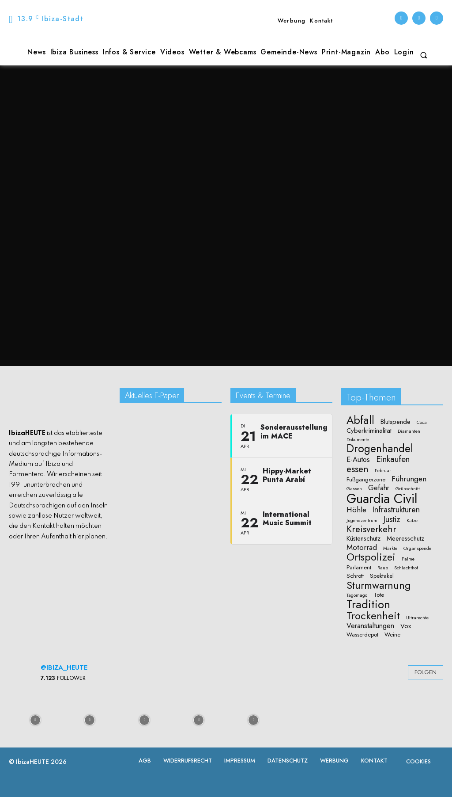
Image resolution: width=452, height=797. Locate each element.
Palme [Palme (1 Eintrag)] (408, 559)
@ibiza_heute (64, 667)
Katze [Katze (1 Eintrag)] (412, 520)
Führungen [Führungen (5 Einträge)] (409, 479)
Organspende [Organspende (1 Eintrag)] (417, 548)
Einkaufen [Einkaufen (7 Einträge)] (393, 459)
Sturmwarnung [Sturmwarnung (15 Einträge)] (379, 585)
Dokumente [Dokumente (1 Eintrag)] (358, 440)
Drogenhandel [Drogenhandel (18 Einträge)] (380, 449)
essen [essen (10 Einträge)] (358, 469)
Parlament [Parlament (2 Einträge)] (359, 567)
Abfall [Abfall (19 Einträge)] (360, 420)
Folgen (425, 672)
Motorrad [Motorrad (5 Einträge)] (362, 547)
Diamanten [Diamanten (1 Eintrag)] (409, 431)
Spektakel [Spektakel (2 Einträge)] (382, 576)
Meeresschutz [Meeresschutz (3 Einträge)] (405, 539)
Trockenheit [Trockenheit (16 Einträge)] (373, 616)
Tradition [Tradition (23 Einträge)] (368, 604)
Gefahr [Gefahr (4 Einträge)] (378, 488)
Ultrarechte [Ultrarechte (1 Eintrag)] (417, 618)
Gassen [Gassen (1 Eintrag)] (354, 489)
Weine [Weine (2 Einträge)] (392, 635)
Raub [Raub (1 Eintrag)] (382, 568)
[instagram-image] (35, 719)
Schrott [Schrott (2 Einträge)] (355, 576)
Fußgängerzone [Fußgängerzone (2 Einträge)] (366, 479)
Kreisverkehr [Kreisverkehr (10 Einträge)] (371, 529)
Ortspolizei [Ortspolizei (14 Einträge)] (371, 557)
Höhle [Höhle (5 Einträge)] (356, 509)
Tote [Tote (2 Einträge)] (378, 595)
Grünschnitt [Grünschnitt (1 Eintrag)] (408, 489)
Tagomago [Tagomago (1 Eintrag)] (357, 595)
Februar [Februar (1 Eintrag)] (383, 470)
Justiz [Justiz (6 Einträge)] (392, 519)
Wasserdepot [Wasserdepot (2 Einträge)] (362, 635)
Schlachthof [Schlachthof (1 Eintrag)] (406, 568)
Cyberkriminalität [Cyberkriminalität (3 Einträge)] (369, 431)
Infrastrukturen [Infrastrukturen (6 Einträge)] (396, 509)
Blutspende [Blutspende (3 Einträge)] (395, 422)
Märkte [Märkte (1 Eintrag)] (390, 548)
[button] (423, 55)
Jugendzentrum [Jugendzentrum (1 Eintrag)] (362, 520)
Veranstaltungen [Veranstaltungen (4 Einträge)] (370, 626)
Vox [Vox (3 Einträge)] (405, 626)
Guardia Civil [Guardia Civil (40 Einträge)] (382, 499)
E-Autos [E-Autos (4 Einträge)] (358, 460)
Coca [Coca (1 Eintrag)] (422, 422)
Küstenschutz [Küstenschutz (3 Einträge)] (363, 539)
